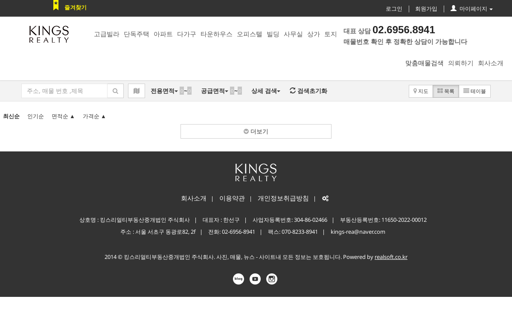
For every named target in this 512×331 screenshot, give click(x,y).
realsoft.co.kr (391, 257)
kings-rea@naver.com (358, 231)
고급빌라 (106, 33)
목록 (445, 91)
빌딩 (273, 33)
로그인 (394, 8)
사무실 (293, 33)
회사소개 (490, 62)
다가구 (186, 33)
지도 (420, 91)
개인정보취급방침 (283, 198)
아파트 (163, 33)
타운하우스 (217, 33)
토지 (330, 33)
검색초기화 (308, 91)
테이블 (474, 91)
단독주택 (136, 33)
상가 (313, 33)
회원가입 (426, 8)
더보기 (256, 131)
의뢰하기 (461, 62)
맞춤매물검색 (424, 62)
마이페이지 (471, 8)
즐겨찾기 (75, 7)
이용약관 (232, 198)
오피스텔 (249, 33)
